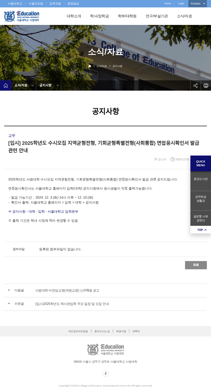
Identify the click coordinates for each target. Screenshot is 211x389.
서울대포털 (36, 3)
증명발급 (73, 3)
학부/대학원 (127, 16)
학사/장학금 (99, 16)
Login (181, 3)
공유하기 (195, 85)
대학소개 (74, 16)
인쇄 (206, 85)
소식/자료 (184, 16)
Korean (195, 3)
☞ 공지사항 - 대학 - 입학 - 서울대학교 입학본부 (43, 211)
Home (167, 3)
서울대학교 (15, 3)
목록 (196, 265)
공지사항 (117, 66)
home (5, 85)
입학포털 (55, 3)
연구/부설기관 (157, 16)
